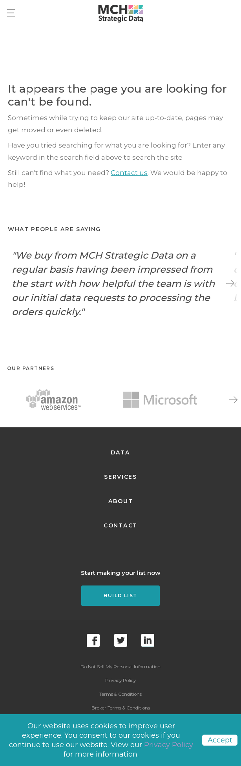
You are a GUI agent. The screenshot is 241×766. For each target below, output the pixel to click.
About (120, 501)
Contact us (129, 173)
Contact (120, 525)
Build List (120, 595)
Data (120, 452)
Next (230, 283)
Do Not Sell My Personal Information (120, 666)
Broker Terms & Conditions (120, 708)
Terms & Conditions (120, 694)
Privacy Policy (120, 680)
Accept (220, 740)
